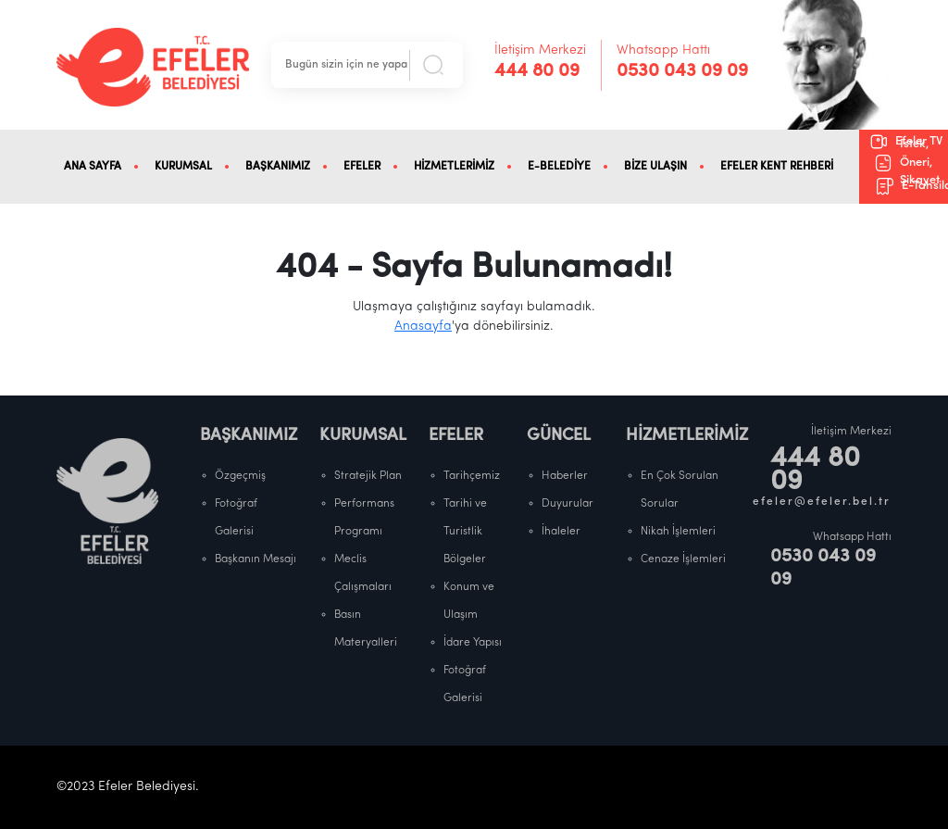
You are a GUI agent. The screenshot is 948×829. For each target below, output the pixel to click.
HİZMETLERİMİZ (454, 166)
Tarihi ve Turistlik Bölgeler (465, 531)
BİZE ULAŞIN (655, 166)
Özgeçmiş (240, 476)
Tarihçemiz (471, 476)
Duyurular (567, 503)
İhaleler (561, 531)
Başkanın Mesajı (255, 559)
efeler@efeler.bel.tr (822, 502)
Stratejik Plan (368, 476)
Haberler (565, 476)
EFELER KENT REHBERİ (776, 166)
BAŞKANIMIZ (277, 166)
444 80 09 (537, 71)
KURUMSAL (183, 166)
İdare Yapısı (472, 642)
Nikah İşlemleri (678, 531)
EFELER (361, 166)
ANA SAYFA (92, 166)
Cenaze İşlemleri (683, 559)
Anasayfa (423, 326)
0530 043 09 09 (682, 71)
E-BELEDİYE (559, 166)
